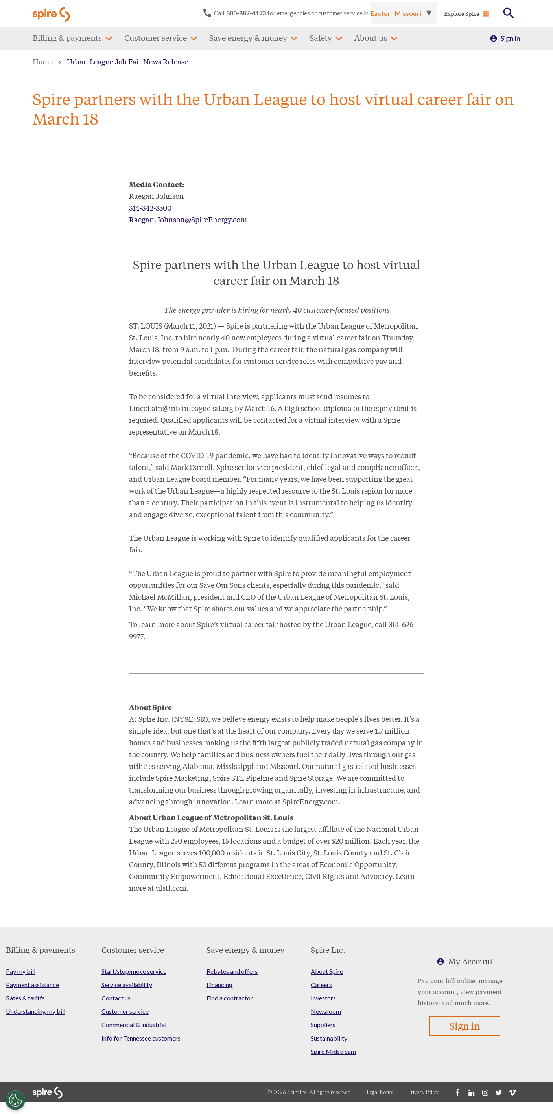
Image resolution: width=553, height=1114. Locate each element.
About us (370, 38)
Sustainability (329, 1038)
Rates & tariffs (25, 998)
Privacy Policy (423, 1092)
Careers (321, 984)
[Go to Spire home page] (52, 13)
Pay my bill (20, 971)
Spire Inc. (328, 949)
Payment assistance (32, 984)
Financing (219, 984)
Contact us (116, 998)
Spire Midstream (333, 1051)
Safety (321, 38)
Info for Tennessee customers (141, 1038)
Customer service (155, 38)
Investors (323, 998)
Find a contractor (229, 998)
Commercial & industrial (133, 1024)
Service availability (126, 984)
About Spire (327, 971)
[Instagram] (485, 1092)
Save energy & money (248, 38)
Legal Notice (380, 1092)
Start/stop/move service (133, 971)
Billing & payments (67, 38)
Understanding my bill (35, 1011)
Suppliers (323, 1024)
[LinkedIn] (471, 1092)
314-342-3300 (150, 207)
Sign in (510, 38)
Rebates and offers (232, 971)
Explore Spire (461, 13)
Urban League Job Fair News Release (127, 61)
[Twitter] (499, 1092)
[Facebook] (457, 1092)
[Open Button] (508, 13)
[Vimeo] (512, 1092)
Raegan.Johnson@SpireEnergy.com (188, 219)
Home (43, 61)
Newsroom (326, 1011)
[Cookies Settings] (15, 1100)
